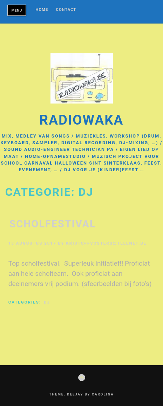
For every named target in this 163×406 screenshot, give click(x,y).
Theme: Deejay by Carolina (81, 394)
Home (42, 10)
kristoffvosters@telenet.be (106, 243)
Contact (66, 10)
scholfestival (52, 224)
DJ (47, 302)
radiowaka (82, 120)
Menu (17, 10)
